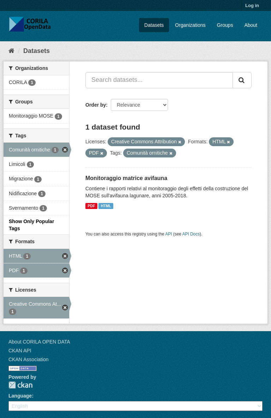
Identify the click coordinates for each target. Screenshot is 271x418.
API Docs (191, 234)
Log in (252, 5)
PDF (91, 206)
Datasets (154, 25)
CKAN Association (28, 359)
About (250, 25)
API (168, 234)
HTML (106, 206)
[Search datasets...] (159, 80)
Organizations (190, 25)
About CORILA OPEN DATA (39, 342)
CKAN (20, 385)
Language (20, 396)
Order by (95, 105)
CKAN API (19, 350)
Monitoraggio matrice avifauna (126, 178)
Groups (225, 25)
